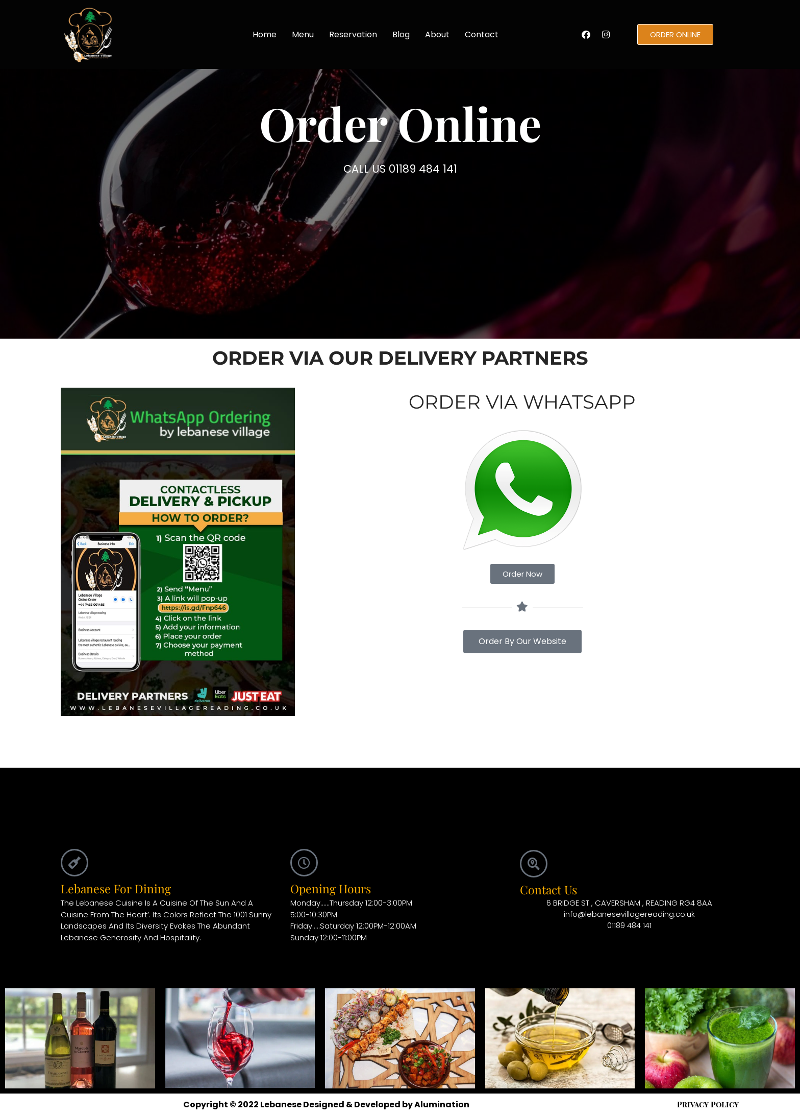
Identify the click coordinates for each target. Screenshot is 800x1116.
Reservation (353, 34)
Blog (401, 34)
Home (265, 34)
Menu (303, 34)
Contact (481, 34)
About (437, 34)
